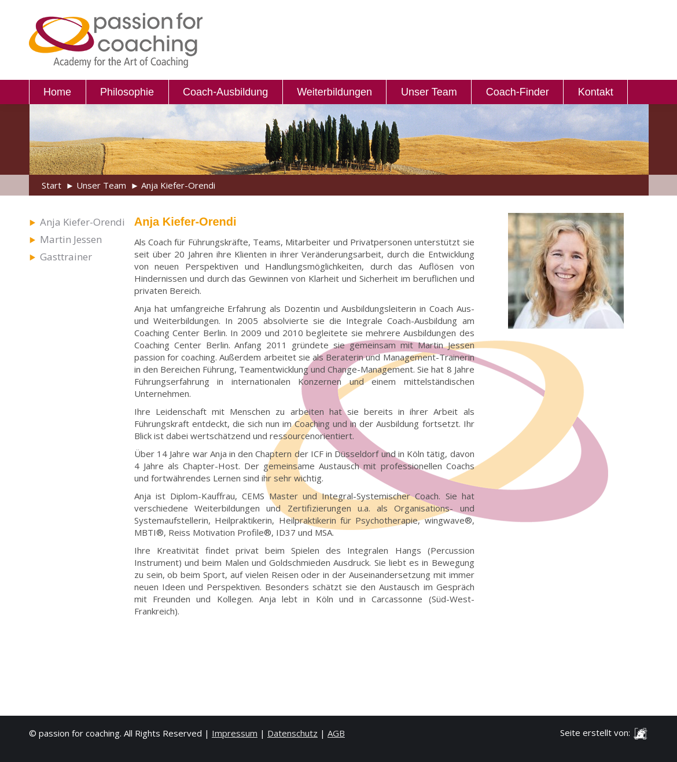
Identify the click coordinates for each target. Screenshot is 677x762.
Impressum (234, 733)
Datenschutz (292, 733)
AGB (336, 733)
